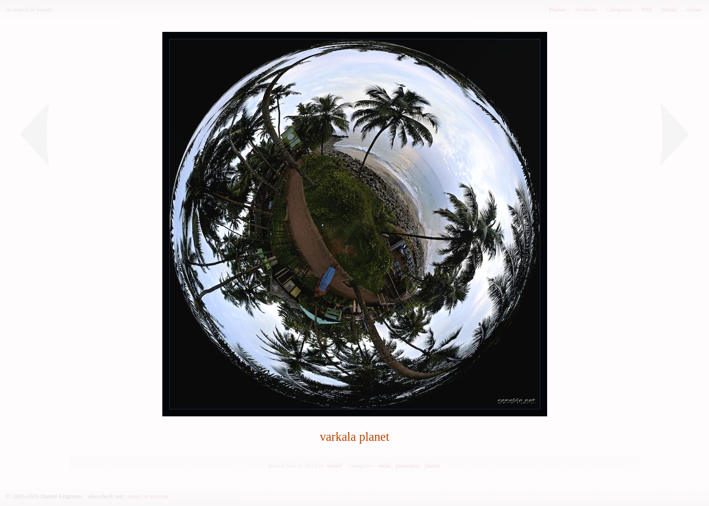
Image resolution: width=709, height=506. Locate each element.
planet (432, 465)
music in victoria (148, 496)
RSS (646, 9)
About (693, 9)
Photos (557, 9)
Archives (586, 9)
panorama (407, 465)
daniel (334, 465)
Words (669, 9)
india (384, 465)
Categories (619, 9)
